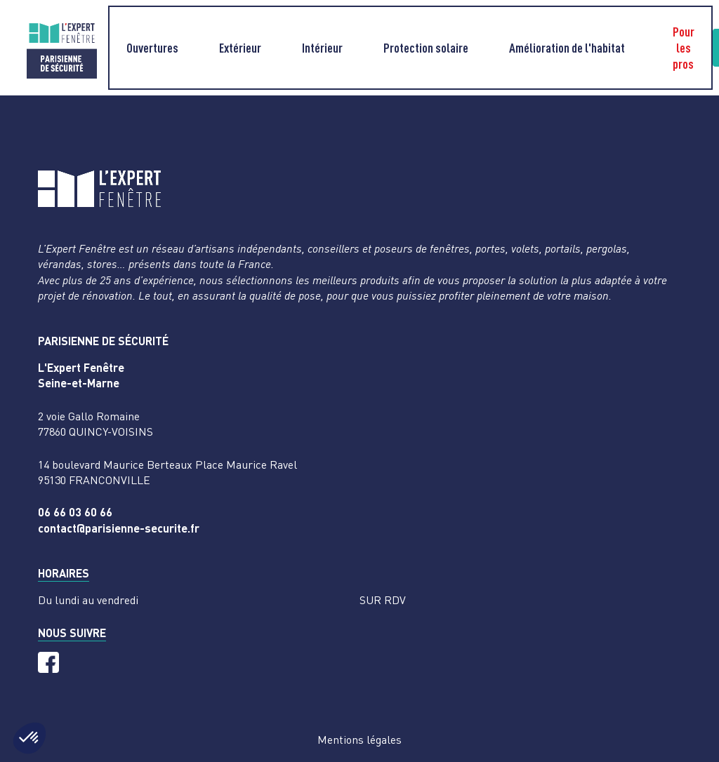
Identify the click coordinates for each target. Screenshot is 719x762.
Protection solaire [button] (425, 47)
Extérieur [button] (240, 47)
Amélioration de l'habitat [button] (567, 47)
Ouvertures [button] (152, 47)
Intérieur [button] (322, 47)
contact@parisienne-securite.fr (118, 528)
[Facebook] (48, 662)
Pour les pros (683, 48)
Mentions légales (359, 740)
